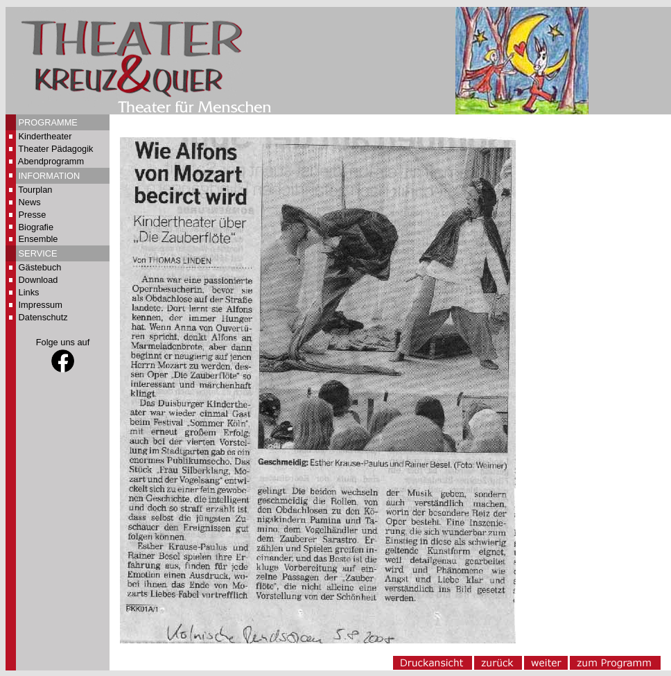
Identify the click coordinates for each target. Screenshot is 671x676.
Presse (32, 214)
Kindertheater (45, 136)
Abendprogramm (51, 161)
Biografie (36, 227)
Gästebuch (40, 267)
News (30, 202)
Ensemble (38, 239)
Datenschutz (43, 317)
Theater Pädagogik (55, 149)
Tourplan (35, 189)
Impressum (40, 305)
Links (29, 292)
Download (38, 280)
